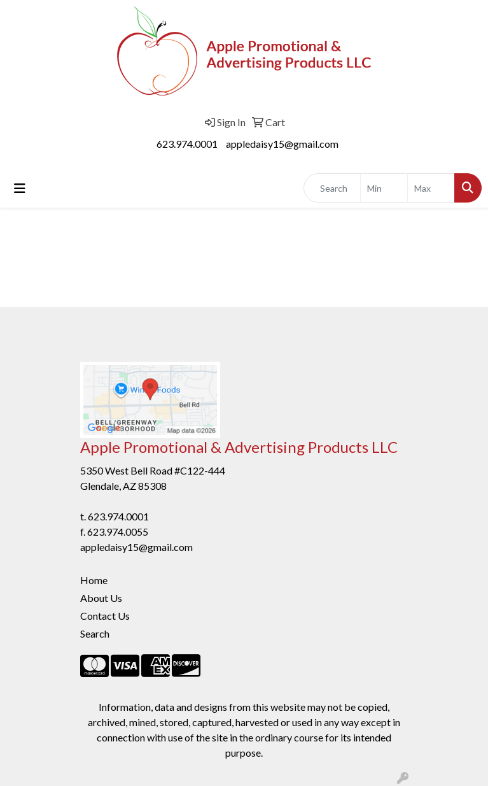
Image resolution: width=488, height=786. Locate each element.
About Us (101, 598)
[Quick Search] (332, 188)
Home (94, 580)
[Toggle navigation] (19, 188)
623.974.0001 (187, 144)
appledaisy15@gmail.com (282, 144)
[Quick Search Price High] (431, 188)
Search (94, 633)
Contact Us (105, 616)
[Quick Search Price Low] (384, 188)
